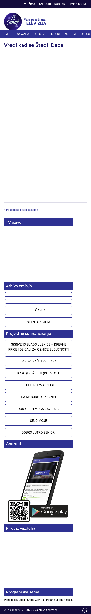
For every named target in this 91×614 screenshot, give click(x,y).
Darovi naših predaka (39, 361)
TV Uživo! (29, 4)
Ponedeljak (11, 599)
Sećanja (39, 310)
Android (45, 4)
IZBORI (55, 34)
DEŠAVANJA (21, 34)
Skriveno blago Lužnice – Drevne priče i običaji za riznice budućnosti (38, 347)
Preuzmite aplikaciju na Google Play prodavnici (38, 485)
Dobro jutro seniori (38, 432)
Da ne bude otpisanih (38, 397)
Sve (6, 34)
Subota (58, 599)
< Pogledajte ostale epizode (21, 209)
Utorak (22, 599)
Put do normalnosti (38, 385)
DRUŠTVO (40, 34)
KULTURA (70, 34)
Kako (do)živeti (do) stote (38, 373)
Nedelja (68, 599)
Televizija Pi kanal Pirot (26, 22)
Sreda (31, 599)
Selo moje (38, 421)
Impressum (78, 4)
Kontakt (60, 4)
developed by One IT (84, 610)
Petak (50, 599)
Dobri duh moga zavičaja (38, 409)
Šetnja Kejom (38, 322)
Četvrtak (40, 599)
